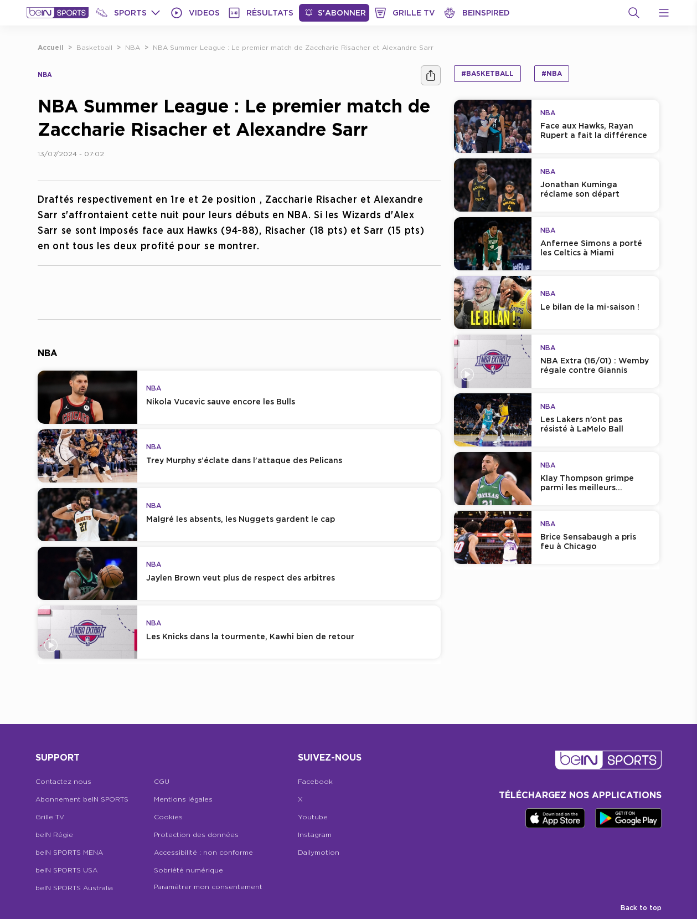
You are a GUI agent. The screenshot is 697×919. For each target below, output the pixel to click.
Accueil (51, 47)
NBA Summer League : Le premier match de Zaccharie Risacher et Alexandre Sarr (293, 47)
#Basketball (487, 73)
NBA (132, 47)
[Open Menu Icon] (663, 12)
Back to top (641, 907)
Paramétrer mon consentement (208, 886)
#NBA (551, 73)
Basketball (94, 47)
